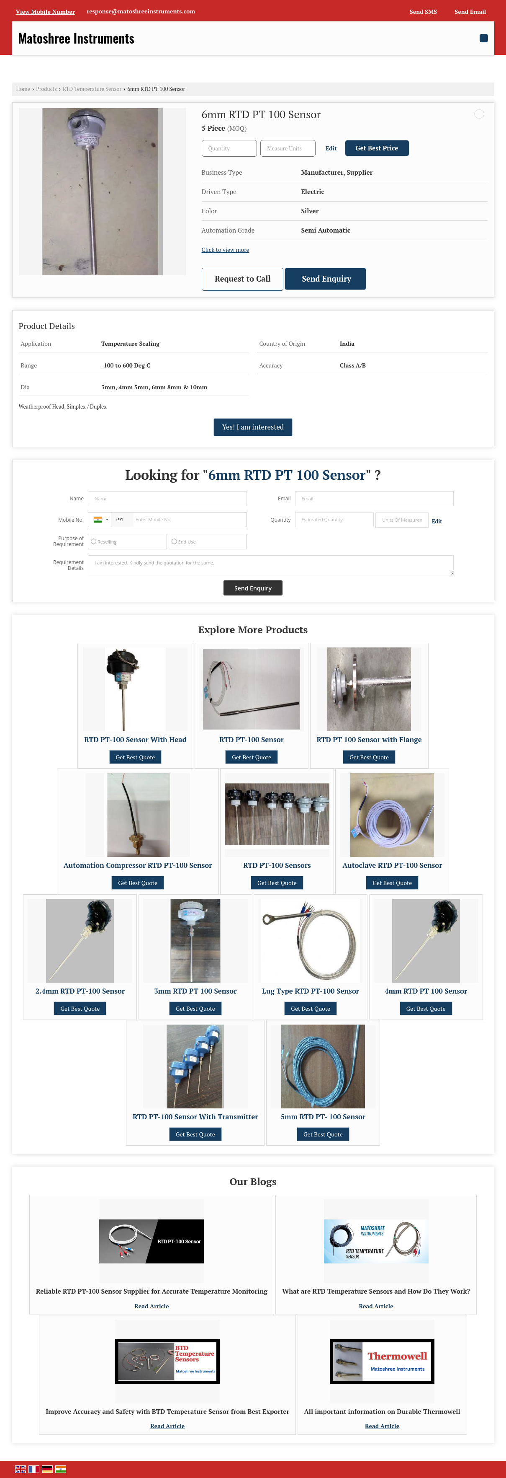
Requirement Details (68, 565)
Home (23, 89)
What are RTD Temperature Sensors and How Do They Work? (376, 1291)
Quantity (280, 519)
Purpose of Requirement (68, 541)
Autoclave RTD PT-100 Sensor (392, 865)
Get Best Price (377, 148)
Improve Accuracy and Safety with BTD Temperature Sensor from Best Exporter (167, 1411)
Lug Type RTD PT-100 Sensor (310, 991)
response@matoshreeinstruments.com (141, 11)
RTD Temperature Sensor (92, 89)
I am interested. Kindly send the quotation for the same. (271, 565)
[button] (45, 12)
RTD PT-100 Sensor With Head (135, 739)
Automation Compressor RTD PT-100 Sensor (138, 865)
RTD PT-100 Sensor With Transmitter (195, 1116)
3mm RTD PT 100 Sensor (195, 991)
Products (46, 89)
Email (284, 498)
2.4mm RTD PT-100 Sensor (80, 991)
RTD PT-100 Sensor (251, 739)
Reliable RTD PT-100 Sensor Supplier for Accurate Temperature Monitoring (151, 1291)
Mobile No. (71, 519)
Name (76, 498)
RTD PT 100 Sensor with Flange (369, 739)
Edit (331, 148)
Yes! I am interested (253, 427)
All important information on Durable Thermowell (382, 1411)
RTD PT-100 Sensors (277, 865)
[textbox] (288, 148)
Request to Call (242, 279)
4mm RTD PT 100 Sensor (426, 991)
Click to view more (225, 250)
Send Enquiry (326, 279)
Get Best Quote (135, 757)
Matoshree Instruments (76, 38)
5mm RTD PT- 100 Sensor (323, 1116)
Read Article (151, 1306)
